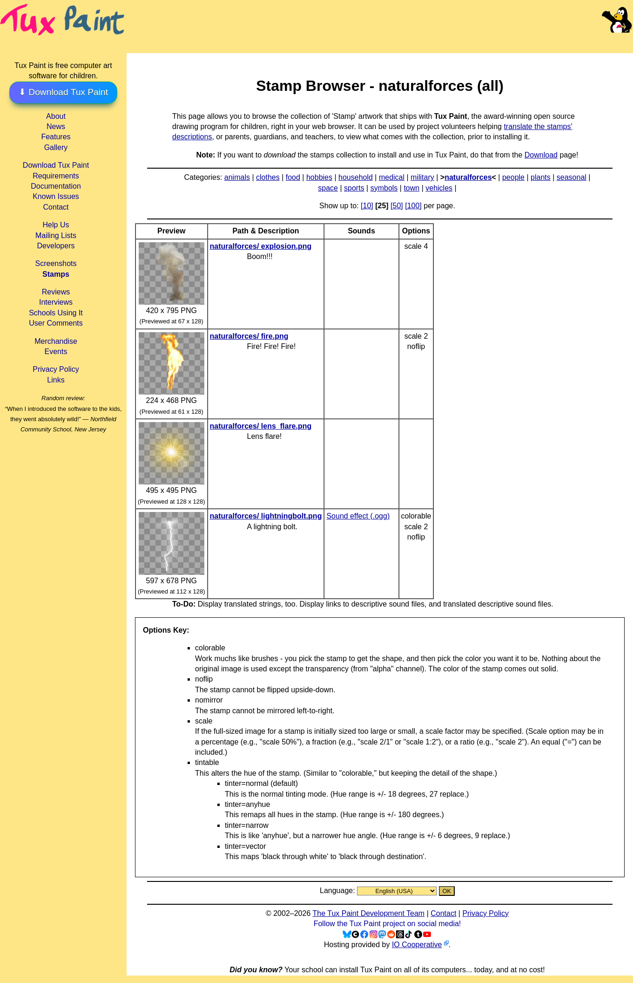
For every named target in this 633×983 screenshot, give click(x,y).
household (355, 177)
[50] (397, 206)
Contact (55, 207)
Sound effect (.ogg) (358, 516)
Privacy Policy (56, 369)
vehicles (438, 188)
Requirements (56, 176)
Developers (56, 246)
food (293, 177)
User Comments (56, 323)
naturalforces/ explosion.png (261, 246)
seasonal (571, 177)
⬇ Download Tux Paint (63, 92)
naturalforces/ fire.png (249, 336)
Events (56, 351)
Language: (338, 890)
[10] (367, 206)
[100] (413, 206)
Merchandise (55, 341)
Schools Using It (56, 313)
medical (391, 177)
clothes (268, 177)
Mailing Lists (55, 235)
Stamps (55, 274)
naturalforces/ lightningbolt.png (266, 516)
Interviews (56, 302)
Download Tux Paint (56, 165)
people (513, 177)
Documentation (56, 186)
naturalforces (468, 177)
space (328, 188)
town (411, 188)
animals (237, 177)
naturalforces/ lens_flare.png (261, 426)
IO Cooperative (417, 945)
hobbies (319, 177)
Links (55, 380)
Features (55, 137)
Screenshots (56, 263)
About (56, 116)
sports (354, 188)
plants (541, 177)
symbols (384, 188)
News (56, 126)
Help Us (56, 225)
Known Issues (56, 196)
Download (541, 155)
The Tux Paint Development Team (368, 913)
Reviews (56, 292)
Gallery (56, 147)
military (422, 177)
